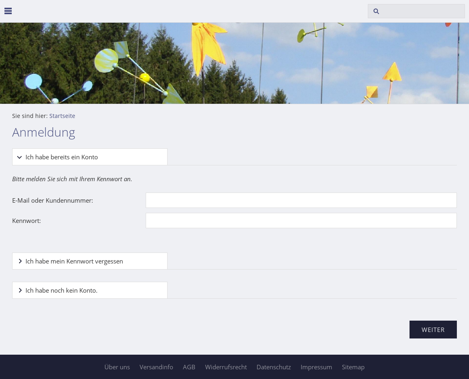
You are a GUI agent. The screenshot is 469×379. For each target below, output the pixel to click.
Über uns (117, 367)
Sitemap (353, 367)
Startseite (62, 116)
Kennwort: (26, 220)
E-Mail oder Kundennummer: (52, 200)
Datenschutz (274, 367)
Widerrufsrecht (226, 367)
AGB (189, 367)
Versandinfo (156, 367)
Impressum (316, 367)
